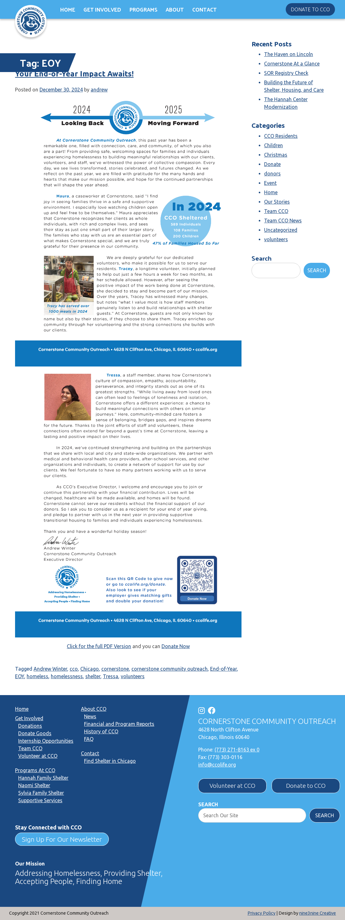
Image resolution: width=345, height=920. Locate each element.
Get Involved (102, 9)
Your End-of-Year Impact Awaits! (74, 74)
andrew (99, 89)
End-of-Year (223, 669)
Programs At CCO (35, 770)
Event (270, 183)
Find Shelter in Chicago (110, 761)
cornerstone (115, 669)
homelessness (67, 676)
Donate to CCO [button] (310, 9)
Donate (272, 164)
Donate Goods (34, 733)
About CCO (93, 709)
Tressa (110, 676)
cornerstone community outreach (169, 669)
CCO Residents (281, 136)
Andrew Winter (50, 669)
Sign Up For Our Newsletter (62, 839)
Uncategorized (280, 230)
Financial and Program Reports (119, 724)
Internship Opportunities (45, 741)
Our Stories (277, 202)
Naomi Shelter (34, 785)
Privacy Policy (261, 913)
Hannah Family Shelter (43, 778)
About (175, 9)
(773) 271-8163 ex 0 (237, 749)
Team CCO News (283, 220)
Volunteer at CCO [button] (232, 785)
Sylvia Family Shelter (41, 793)
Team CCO (276, 211)
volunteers (133, 676)
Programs (143, 9)
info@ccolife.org (217, 764)
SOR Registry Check (286, 73)
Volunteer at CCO (37, 756)
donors (272, 173)
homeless (37, 676)
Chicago (89, 669)
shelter (92, 676)
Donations (30, 726)
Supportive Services (40, 800)
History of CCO (101, 731)
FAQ (88, 739)
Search (262, 258)
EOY (19, 676)
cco (74, 669)
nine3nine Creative (317, 913)
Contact (204, 9)
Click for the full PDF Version (99, 646)
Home (67, 9)
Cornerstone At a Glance (292, 63)
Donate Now (176, 646)
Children (273, 145)
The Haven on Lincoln (288, 54)
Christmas (275, 155)
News (90, 716)
